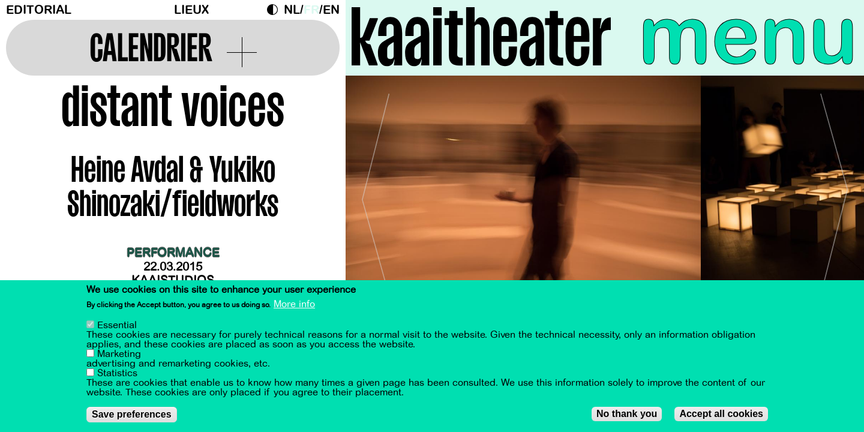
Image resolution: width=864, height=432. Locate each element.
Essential (117, 325)
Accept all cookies (721, 414)
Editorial (38, 9)
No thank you (626, 414)
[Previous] (376, 195)
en (331, 9)
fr (311, 9)
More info (294, 304)
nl (292, 9)
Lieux (191, 9)
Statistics (117, 373)
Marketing (119, 354)
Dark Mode (275, 9)
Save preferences (132, 414)
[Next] (834, 195)
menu (748, 36)
